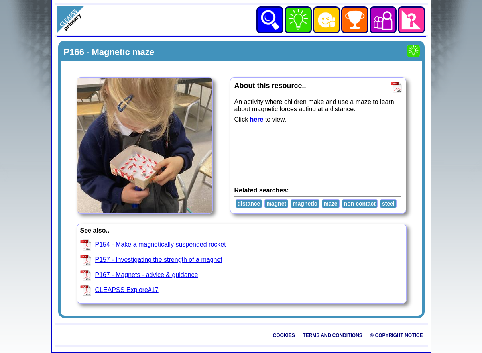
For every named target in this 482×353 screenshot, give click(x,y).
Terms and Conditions (332, 335)
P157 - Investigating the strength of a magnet (158, 259)
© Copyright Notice (396, 335)
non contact (360, 203)
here (257, 119)
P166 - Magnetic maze (109, 52)
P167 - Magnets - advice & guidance (146, 274)
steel (388, 203)
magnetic (305, 203)
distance (249, 203)
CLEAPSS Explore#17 (127, 289)
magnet (276, 203)
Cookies (284, 335)
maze (331, 203)
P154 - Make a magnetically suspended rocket (160, 244)
